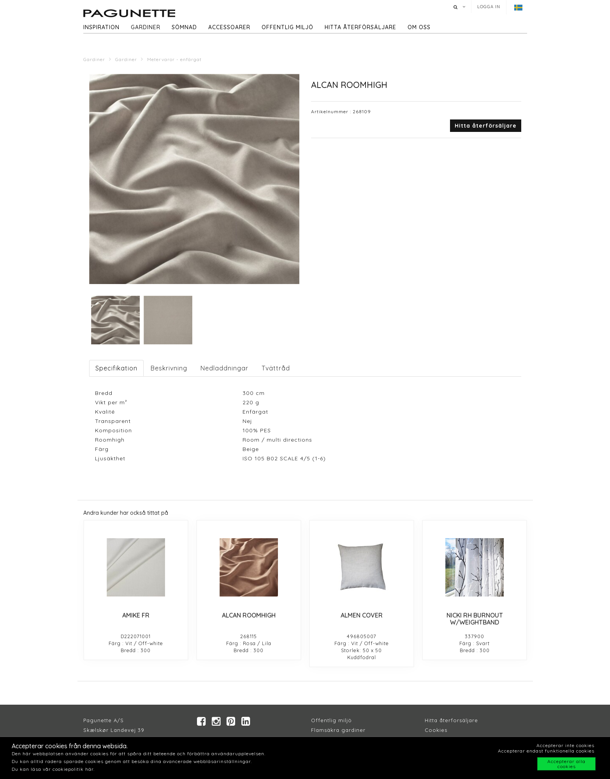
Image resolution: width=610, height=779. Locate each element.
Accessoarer (229, 27)
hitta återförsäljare (360, 27)
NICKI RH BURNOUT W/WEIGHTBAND (475, 618)
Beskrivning (169, 368)
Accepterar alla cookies (566, 763)
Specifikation (116, 368)
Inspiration (101, 27)
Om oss (419, 27)
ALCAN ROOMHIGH (249, 615)
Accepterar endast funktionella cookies (546, 750)
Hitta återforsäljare (451, 721)
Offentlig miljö (287, 27)
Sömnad (184, 27)
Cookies (436, 730)
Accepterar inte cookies (565, 745)
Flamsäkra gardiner (338, 730)
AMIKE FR (135, 615)
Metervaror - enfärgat (174, 59)
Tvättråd (276, 368)
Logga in (488, 6)
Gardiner (145, 27)
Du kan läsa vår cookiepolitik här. (53, 769)
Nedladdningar (224, 368)
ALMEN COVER (362, 615)
